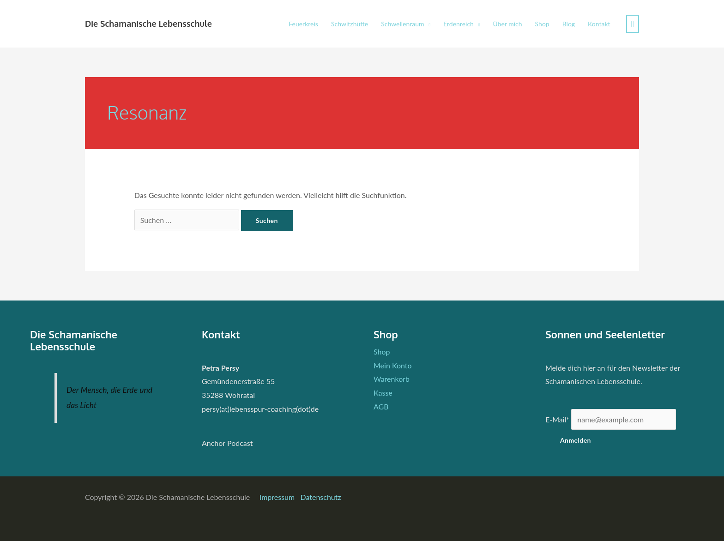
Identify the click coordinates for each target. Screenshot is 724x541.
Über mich (507, 24)
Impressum (277, 497)
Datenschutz (320, 497)
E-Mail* (557, 419)
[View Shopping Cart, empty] (632, 24)
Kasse (383, 392)
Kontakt (599, 24)
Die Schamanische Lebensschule (148, 23)
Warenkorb (392, 378)
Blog (568, 24)
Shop (542, 24)
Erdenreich (458, 24)
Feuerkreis (303, 24)
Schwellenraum (402, 24)
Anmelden (575, 440)
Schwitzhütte (349, 24)
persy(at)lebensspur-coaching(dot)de (260, 408)
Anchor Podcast (227, 443)
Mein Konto (393, 365)
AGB (381, 406)
